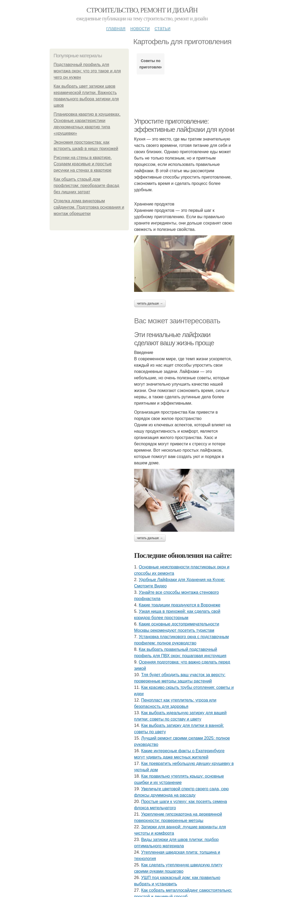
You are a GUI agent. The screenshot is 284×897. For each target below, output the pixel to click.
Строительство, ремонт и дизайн (142, 10)
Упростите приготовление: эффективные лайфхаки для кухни (184, 125)
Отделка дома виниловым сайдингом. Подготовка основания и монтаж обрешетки (89, 207)
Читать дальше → (150, 303)
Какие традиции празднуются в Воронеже (179, 605)
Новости (140, 28)
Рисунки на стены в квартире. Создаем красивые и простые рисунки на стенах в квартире (83, 163)
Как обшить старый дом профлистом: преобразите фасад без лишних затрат (86, 185)
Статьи (162, 28)
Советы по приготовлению (150, 64)
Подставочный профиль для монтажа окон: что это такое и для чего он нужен (87, 71)
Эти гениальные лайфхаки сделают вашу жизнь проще (174, 339)
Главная (115, 28)
